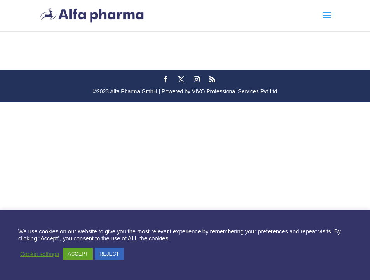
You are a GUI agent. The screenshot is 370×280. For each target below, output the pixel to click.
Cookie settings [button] (39, 254)
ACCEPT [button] (78, 254)
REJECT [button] (109, 254)
